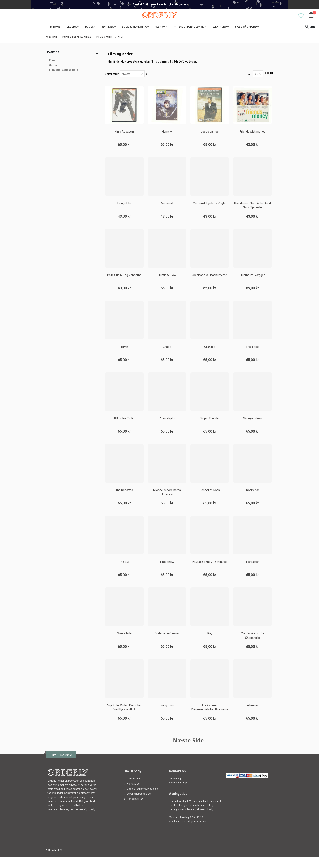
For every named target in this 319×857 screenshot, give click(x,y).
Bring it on (167, 705)
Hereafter (252, 562)
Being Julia (124, 203)
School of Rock (210, 490)
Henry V (167, 131)
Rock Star (252, 490)
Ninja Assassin (124, 131)
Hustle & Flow (167, 275)
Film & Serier (104, 37)
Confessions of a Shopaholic (252, 635)
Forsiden (51, 37)
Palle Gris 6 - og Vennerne (124, 275)
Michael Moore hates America (167, 492)
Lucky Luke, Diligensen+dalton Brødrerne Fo (209, 707)
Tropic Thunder (210, 418)
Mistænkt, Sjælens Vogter (209, 203)
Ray (209, 633)
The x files (252, 346)
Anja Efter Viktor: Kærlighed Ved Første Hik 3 (124, 707)
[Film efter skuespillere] (72, 70)
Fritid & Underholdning (76, 37)
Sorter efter (111, 73)
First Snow (167, 562)
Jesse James (209, 131)
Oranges (209, 346)
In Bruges (252, 705)
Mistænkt (167, 203)
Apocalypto (167, 418)
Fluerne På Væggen (252, 275)
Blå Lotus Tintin (124, 418)
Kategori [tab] (72, 53)
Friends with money (252, 131)
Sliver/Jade (124, 633)
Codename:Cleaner (167, 633)
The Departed (124, 490)
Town (124, 346)
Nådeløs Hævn (252, 418)
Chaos (167, 346)
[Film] (72, 60)
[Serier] (72, 65)
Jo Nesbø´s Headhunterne (209, 275)
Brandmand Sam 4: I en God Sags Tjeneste (252, 205)
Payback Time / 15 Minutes (209, 562)
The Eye (124, 562)
